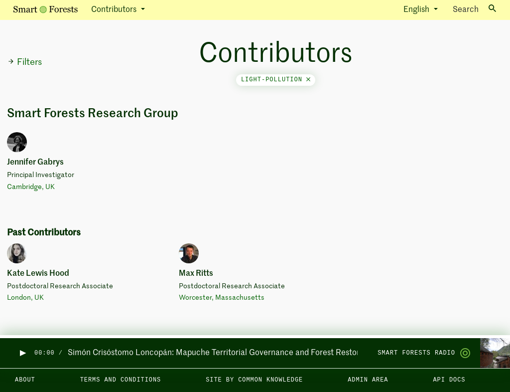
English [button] (417, 10)
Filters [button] (24, 62)
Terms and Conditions (120, 380)
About (25, 380)
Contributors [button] (114, 10)
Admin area (368, 380)
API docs (449, 380)
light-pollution (275, 79)
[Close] (308, 79)
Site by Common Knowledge (254, 380)
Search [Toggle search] (474, 9)
